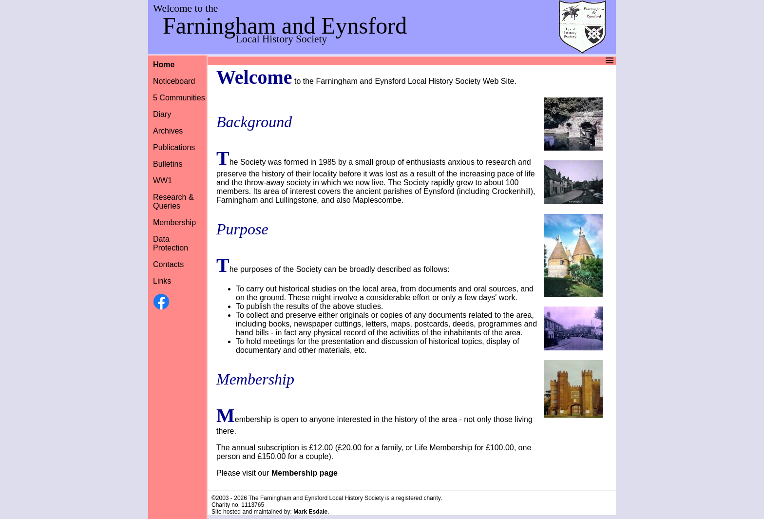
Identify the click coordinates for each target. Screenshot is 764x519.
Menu (380, 61)
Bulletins (167, 164)
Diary (162, 114)
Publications (174, 147)
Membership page (304, 473)
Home (163, 64)
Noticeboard (174, 81)
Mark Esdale (310, 511)
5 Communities (179, 98)
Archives (168, 131)
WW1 (162, 180)
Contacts (168, 264)
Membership (174, 222)
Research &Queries (173, 201)
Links (162, 281)
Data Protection (170, 243)
